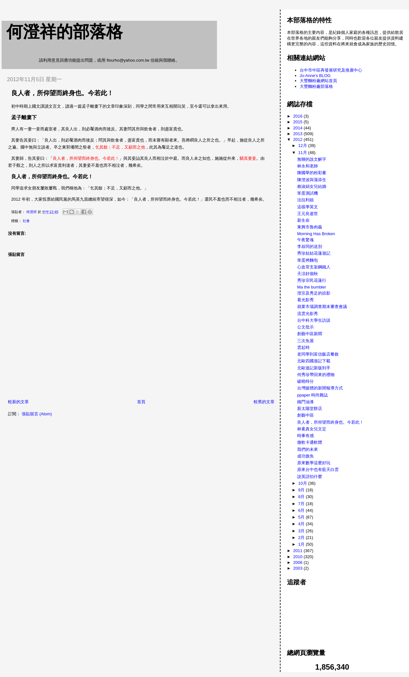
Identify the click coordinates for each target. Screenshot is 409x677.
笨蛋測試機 (307, 193)
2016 (298, 116)
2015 (298, 121)
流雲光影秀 (307, 313)
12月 (303, 145)
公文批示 (305, 327)
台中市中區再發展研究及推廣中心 (331, 70)
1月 (302, 544)
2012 (298, 139)
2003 (298, 568)
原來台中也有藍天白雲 (318, 469)
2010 (298, 556)
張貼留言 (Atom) (37, 414)
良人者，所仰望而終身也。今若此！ (330, 422)
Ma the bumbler (311, 287)
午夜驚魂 (305, 239)
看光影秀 (305, 299)
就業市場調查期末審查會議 (322, 306)
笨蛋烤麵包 (307, 260)
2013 (298, 133)
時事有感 (305, 435)
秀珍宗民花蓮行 (311, 280)
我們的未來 (307, 449)
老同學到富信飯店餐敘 (318, 354)
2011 (298, 550)
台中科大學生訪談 (313, 320)
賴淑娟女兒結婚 (311, 186)
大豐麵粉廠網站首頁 (318, 80)
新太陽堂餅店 (309, 408)
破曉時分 (305, 381)
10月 (303, 483)
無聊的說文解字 (311, 159)
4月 (302, 523)
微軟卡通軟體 (309, 442)
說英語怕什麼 (309, 476)
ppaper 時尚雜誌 (312, 395)
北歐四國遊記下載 (313, 360)
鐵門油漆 (305, 401)
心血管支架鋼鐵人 (313, 267)
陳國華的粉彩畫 (311, 172)
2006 (298, 562)
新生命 (303, 220)
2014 (298, 128)
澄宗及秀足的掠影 (313, 293)
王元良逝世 (307, 213)
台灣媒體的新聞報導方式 (320, 388)
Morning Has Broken (316, 233)
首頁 (141, 401)
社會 (26, 221)
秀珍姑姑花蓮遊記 (313, 253)
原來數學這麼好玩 (313, 462)
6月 (302, 510)
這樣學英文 (307, 206)
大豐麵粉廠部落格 (316, 86)
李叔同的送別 (309, 246)
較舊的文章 (264, 401)
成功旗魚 (305, 456)
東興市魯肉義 (309, 227)
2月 (302, 537)
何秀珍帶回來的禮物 (316, 374)
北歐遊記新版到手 (313, 367)
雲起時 (303, 347)
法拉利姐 (305, 199)
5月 (302, 517)
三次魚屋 (305, 340)
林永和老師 (307, 166)
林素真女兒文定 (311, 429)
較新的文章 (18, 401)
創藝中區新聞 (309, 333)
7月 (302, 503)
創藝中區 (305, 415)
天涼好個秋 (307, 273)
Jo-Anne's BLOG (315, 75)
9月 (302, 490)
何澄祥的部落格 (64, 31)
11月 (303, 152)
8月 (302, 496)
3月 (302, 530)
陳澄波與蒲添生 (311, 179)
